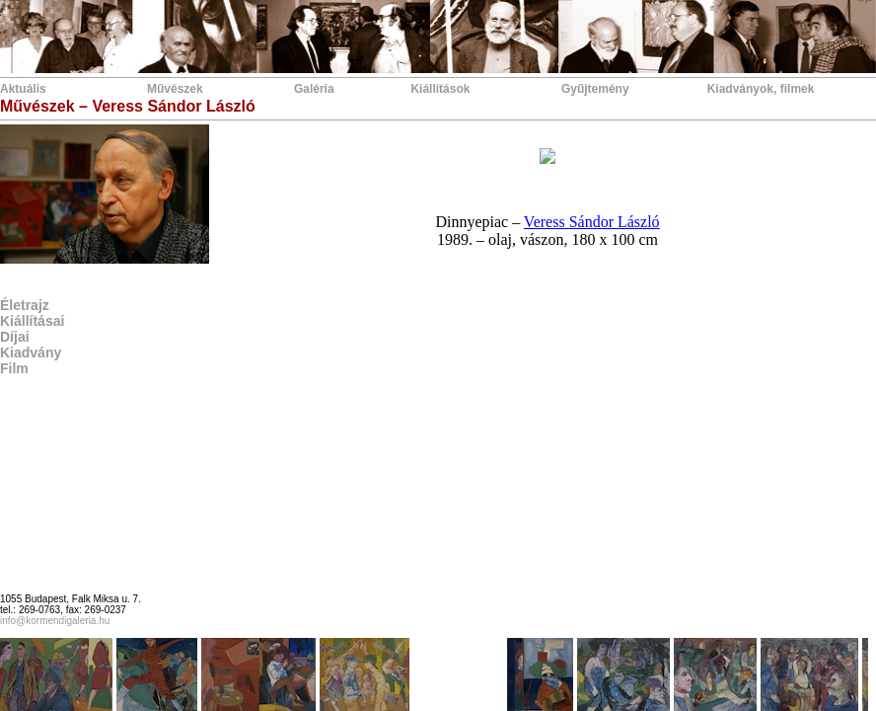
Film (14, 368)
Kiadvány (30, 352)
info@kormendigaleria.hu (55, 620)
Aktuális (23, 89)
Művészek (175, 89)
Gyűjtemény (595, 89)
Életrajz (24, 305)
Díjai (15, 337)
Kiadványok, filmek (761, 89)
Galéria (314, 89)
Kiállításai (32, 321)
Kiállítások (440, 89)
